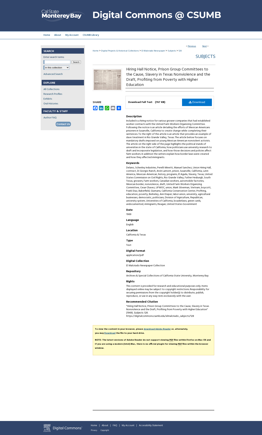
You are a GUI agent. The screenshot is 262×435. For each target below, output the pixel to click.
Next (204, 46)
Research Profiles (52, 94)
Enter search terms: (53, 57)
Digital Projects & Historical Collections (120, 51)
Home (96, 51)
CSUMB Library (91, 35)
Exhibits (47, 99)
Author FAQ (50, 118)
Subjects (172, 51)
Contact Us (63, 124)
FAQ (115, 425)
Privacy (94, 430)
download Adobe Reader (157, 329)
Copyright (105, 430)
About (105, 425)
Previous (192, 46)
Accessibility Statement (151, 425)
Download (197, 102)
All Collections (51, 89)
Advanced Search (53, 74)
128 (180, 51)
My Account (128, 425)
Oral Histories (50, 104)
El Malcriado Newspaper (153, 51)
